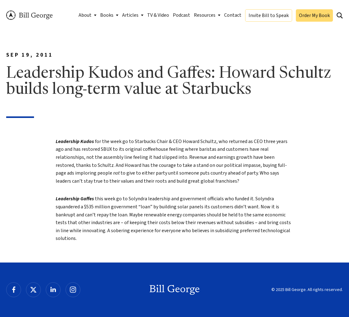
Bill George (29, 15)
